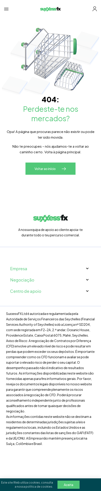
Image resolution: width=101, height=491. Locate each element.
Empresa (50, 268)
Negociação (50, 280)
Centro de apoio (50, 291)
